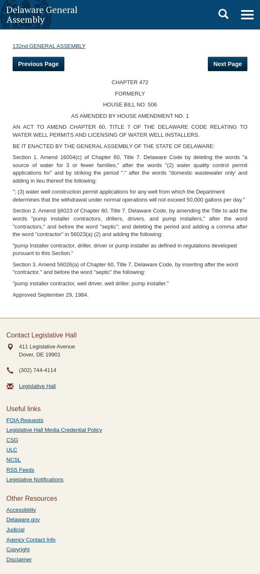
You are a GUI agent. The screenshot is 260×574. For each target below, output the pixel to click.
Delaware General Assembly (41, 14)
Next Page (227, 64)
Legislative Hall (37, 386)
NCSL (13, 460)
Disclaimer (19, 559)
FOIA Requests (24, 420)
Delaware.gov (23, 519)
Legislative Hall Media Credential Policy (54, 430)
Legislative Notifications (35, 479)
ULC (11, 449)
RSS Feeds (20, 470)
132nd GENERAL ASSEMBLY (49, 46)
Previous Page (38, 64)
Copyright (18, 549)
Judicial (15, 529)
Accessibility (21, 510)
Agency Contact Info (31, 540)
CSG (12, 440)
